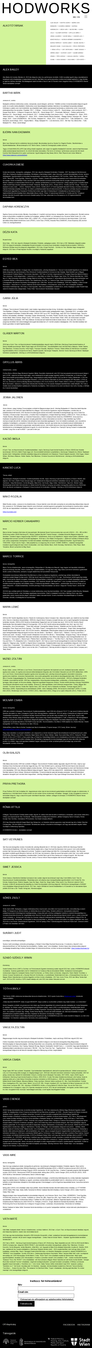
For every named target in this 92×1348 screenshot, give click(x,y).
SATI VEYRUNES (67, 49)
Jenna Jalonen (55, 36)
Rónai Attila (56, 49)
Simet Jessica (79, 49)
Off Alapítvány (9, 1324)
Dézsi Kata (64, 29)
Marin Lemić (67, 43)
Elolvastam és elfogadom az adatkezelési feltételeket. (47, 1299)
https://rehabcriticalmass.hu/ (80, 948)
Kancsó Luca (78, 36)
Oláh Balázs (66, 46)
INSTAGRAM (83, 1324)
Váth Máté (80, 59)
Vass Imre (71, 59)
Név (20, 1285)
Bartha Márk (65, 22)
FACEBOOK (69, 1324)
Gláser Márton (61, 32)
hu (74, 17)
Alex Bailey (54, 22)
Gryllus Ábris (74, 32)
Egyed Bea (73, 29)
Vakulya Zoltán (72, 56)
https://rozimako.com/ (9, 512)
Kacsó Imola (67, 36)
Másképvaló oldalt (70, 996)
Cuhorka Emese (64, 26)
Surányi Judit (66, 53)
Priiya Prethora (79, 46)
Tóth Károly (61, 56)
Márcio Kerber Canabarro (71, 39)
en (78, 17)
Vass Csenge (61, 59)
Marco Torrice (55, 43)
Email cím (23, 1292)
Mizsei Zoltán (79, 43)
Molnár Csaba (55, 46)
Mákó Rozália (55, 39)
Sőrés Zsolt (54, 53)
